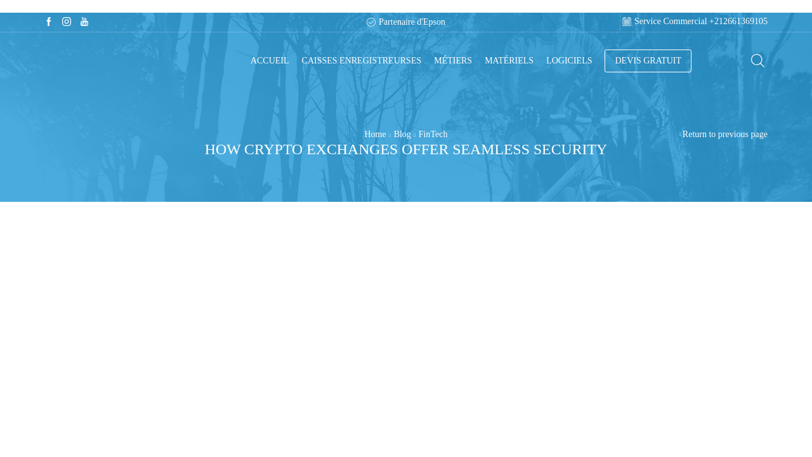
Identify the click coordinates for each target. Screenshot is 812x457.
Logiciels (569, 60)
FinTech (433, 134)
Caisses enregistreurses (362, 60)
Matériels (509, 60)
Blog (402, 134)
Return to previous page (725, 134)
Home (375, 134)
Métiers (453, 60)
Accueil (270, 60)
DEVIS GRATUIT (648, 60)
